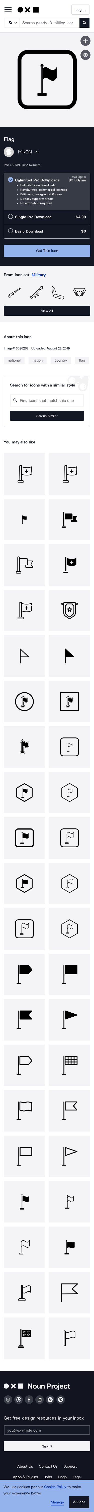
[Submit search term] (84, 23)
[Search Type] (12, 23)
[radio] (47, 191)
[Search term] (49, 23)
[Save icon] (85, 41)
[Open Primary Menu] (8, 10)
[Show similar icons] (85, 55)
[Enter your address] (47, 1430)
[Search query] (47, 400)
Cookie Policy (55, 1487)
